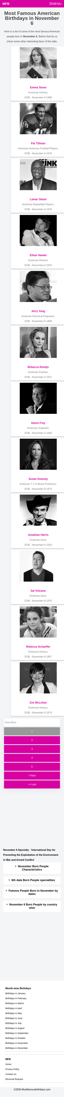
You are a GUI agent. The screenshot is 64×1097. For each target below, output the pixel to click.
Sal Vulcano (38, 590)
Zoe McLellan (38, 702)
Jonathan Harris (38, 534)
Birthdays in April (13, 1008)
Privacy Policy (12, 1069)
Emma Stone (38, 87)
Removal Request (14, 1079)
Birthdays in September (17, 1033)
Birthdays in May (13, 1013)
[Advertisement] (29, 818)
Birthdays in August (14, 1028)
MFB (5, 3)
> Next (32, 775)
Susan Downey (38, 478)
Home (8, 1064)
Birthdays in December (16, 1048)
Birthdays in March (14, 1003)
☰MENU (55, 3)
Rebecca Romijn (38, 367)
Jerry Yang (38, 311)
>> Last (32, 784)
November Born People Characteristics (33, 868)
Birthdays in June (13, 1018)
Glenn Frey (38, 423)
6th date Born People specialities (33, 880)
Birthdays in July (13, 1023)
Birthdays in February (16, 998)
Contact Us (10, 1074)
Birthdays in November (16, 1043)
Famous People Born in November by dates (33, 892)
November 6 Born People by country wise (33, 906)
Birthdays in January (15, 993)
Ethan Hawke (38, 255)
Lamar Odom (38, 199)
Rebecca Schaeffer (38, 646)
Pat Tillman (38, 143)
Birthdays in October (15, 1038)
